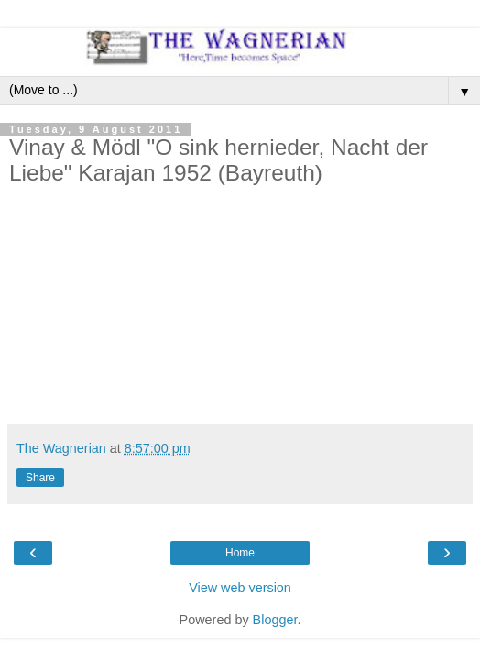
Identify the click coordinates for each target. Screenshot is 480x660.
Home (240, 552)
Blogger (275, 619)
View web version (240, 587)
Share (40, 477)
